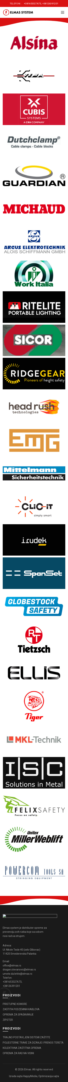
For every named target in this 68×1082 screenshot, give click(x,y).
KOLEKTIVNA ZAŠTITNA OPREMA (22, 1047)
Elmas (27, 1069)
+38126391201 (50, 3)
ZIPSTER (8, 1019)
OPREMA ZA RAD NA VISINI (18, 1053)
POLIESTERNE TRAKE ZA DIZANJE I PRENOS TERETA (33, 1042)
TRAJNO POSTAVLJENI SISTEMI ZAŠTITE (26, 1037)
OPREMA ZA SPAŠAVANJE (18, 1014)
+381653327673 (32, 3)
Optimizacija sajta (48, 1076)
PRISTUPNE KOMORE (15, 1004)
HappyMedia (30, 1076)
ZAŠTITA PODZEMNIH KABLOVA (21, 1009)
